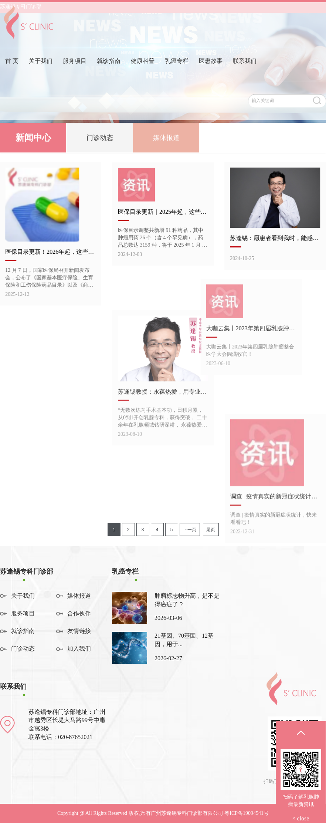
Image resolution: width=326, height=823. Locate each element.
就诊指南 (108, 71)
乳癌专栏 (177, 71)
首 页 (11, 71)
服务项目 (74, 71)
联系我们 (245, 71)
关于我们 (40, 71)
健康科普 (142, 71)
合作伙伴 (79, 613)
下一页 (189, 529)
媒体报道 (166, 139)
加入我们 (79, 648)
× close (300, 818)
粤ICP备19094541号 (246, 813)
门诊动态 (99, 139)
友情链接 (79, 631)
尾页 (210, 529)
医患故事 (211, 71)
